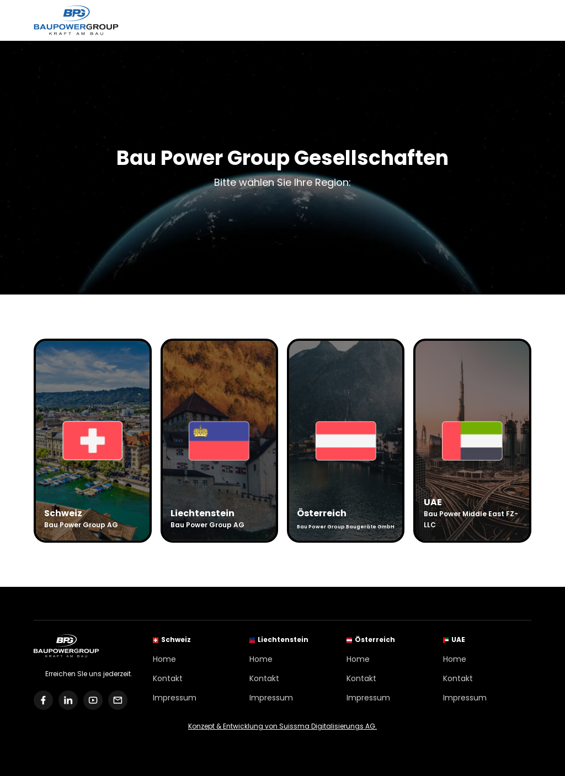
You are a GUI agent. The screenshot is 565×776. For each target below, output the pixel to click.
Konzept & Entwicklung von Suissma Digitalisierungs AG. (282, 726)
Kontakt (168, 678)
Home (164, 659)
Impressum (174, 697)
